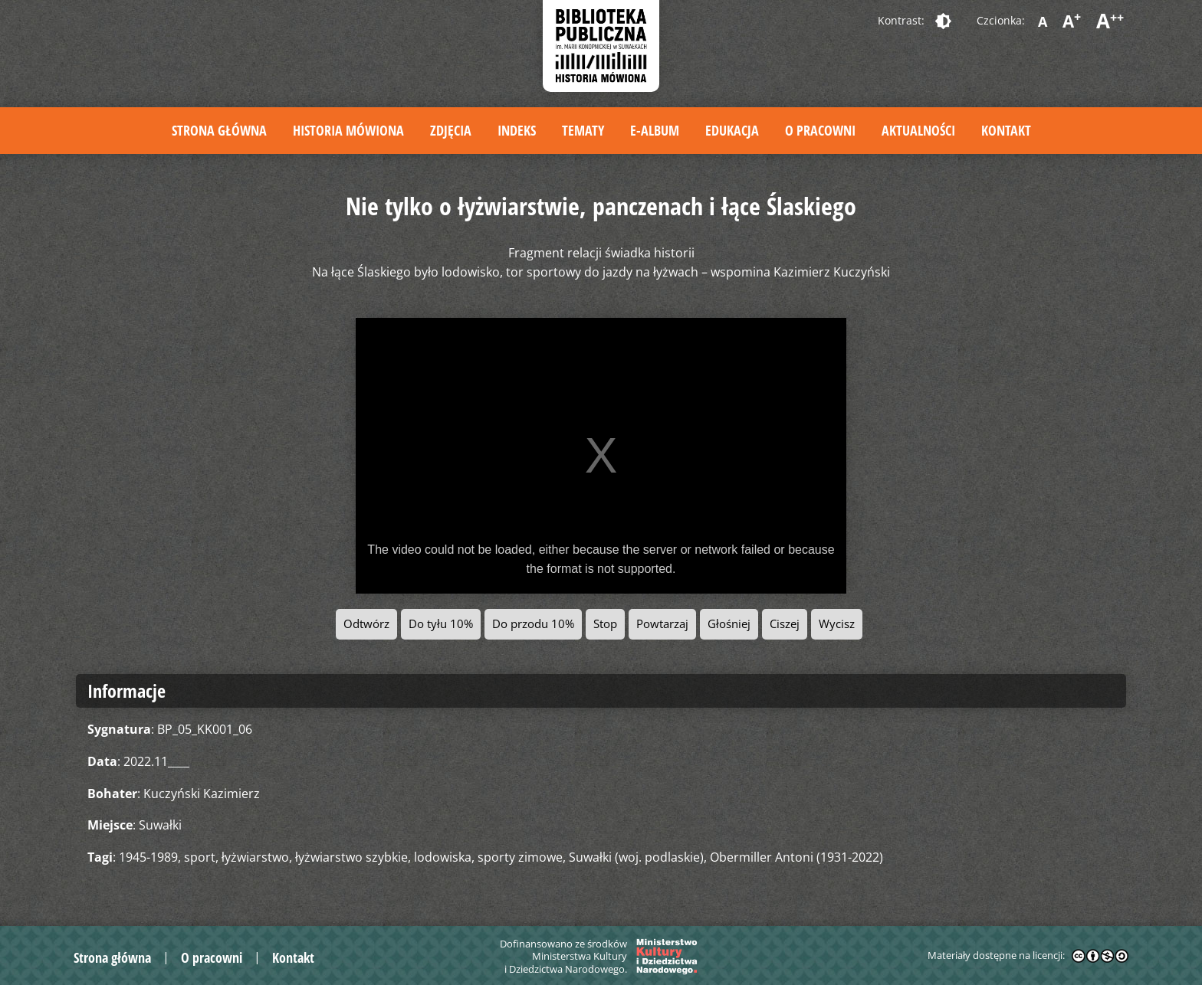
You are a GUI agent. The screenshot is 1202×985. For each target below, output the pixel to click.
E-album (654, 130)
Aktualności (918, 130)
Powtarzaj (662, 624)
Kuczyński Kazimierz (201, 793)
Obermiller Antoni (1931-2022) (796, 857)
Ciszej (785, 624)
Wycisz (837, 624)
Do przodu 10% (533, 624)
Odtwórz (366, 624)
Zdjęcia (450, 130)
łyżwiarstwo (255, 857)
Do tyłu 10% (441, 624)
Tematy (583, 130)
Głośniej (729, 624)
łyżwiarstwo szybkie (351, 857)
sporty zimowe (520, 857)
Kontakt (1006, 130)
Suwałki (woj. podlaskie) (636, 857)
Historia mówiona (348, 130)
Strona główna (219, 130)
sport (199, 857)
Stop (605, 624)
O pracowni (820, 130)
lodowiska (442, 857)
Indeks (517, 130)
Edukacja (732, 130)
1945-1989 (148, 857)
